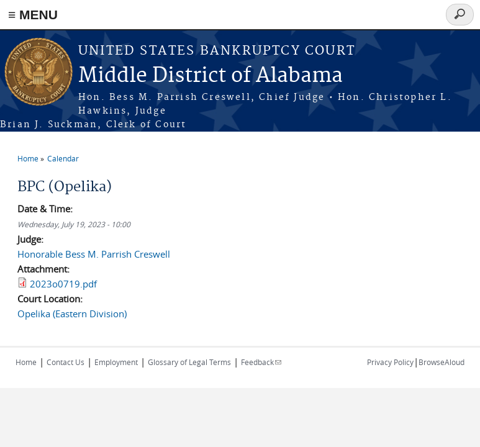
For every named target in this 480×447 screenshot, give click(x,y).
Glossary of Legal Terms (189, 362)
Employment (116, 362)
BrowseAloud (441, 362)
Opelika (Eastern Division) (72, 313)
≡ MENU (33, 14)
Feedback (261, 362)
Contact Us (65, 362)
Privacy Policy (390, 362)
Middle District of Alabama (210, 76)
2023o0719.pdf (63, 284)
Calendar (63, 158)
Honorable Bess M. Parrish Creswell (93, 254)
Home (27, 158)
